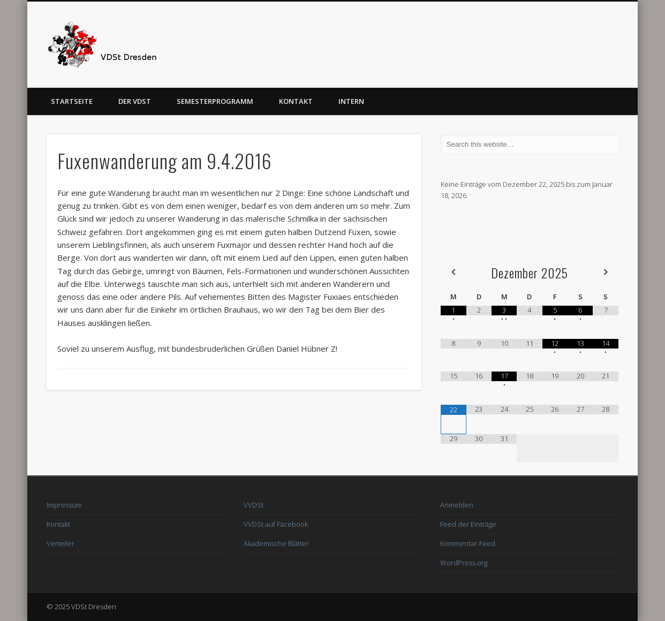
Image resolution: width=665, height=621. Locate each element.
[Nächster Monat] (605, 272)
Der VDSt (134, 101)
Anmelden (456, 505)
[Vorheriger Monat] (453, 272)
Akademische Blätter (276, 543)
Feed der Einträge (468, 524)
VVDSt (253, 505)
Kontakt (296, 101)
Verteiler (60, 543)
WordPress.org (463, 562)
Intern (351, 101)
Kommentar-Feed (467, 543)
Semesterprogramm (215, 101)
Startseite (72, 101)
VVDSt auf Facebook (276, 524)
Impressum (64, 505)
